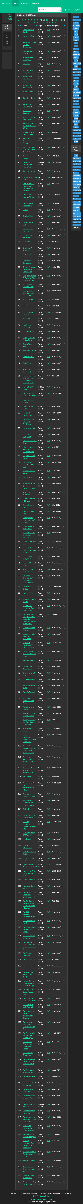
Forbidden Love (28, 331)
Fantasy (76, 22)
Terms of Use (47, 1199)
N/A (48, 30)
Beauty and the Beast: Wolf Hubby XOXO (29, 125)
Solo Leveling (27, 839)
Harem (76, 17)
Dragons (76, 173)
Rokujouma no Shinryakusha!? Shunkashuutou (28, 802)
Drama (76, 101)
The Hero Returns (29, 966)
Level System (77, 161)
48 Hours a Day (28, 36)
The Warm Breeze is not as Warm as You (29, 1098)
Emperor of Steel (29, 254)
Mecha (76, 57)
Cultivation (76, 170)
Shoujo (76, 115)
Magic (76, 141)
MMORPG (76, 187)
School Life (76, 75)
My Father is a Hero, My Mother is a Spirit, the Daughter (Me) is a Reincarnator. (29, 619)
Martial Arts (76, 20)
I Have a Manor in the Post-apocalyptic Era (29, 449)
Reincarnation (77, 213)
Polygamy (76, 207)
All (19, 20)
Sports (76, 109)
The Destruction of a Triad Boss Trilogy (30, 929)
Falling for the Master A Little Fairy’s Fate (28, 293)
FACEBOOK (12, 19)
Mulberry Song (28, 593)
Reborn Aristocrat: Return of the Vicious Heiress (29, 770)
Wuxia (76, 78)
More (76, 228)
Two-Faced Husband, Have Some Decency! (28, 1128)
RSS (43, 3)
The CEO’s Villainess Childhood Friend (29, 914)
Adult (76, 31)
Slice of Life (76, 69)
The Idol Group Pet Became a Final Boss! (29, 974)
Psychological (77, 98)
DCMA (35, 1196)
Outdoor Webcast (29, 679)
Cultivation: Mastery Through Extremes (29, 197)
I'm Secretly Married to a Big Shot (28, 464)
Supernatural (77, 72)
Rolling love (27, 809)
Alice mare (26, 64)
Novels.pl (6, 3)
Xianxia (76, 51)
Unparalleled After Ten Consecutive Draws (29, 1154)
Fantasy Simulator (29, 299)
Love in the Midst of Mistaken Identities (29, 535)
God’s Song (27, 363)
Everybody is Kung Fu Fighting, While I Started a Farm (29, 278)
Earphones (26, 242)
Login (78, 10)
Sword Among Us (29, 880)
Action (76, 49)
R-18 (76, 155)
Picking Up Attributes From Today (28, 700)
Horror (76, 89)
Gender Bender (77, 63)
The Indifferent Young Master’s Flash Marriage (28, 983)
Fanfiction (76, 112)
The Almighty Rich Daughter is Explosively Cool (29, 894)
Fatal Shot (26, 306)
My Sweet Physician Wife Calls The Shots (28, 645)
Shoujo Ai (76, 121)
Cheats (76, 196)
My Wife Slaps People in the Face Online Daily (29, 653)
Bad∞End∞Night (29, 98)
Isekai (76, 124)
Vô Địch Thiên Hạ (29, 1160)
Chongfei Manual (29, 171)
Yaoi (76, 46)
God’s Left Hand (28, 357)
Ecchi (76, 34)
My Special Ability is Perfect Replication (29, 636)
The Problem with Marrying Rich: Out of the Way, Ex (30, 1035)
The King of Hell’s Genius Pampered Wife (29, 992)
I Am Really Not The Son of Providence (28, 421)
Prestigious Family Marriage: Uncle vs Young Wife (29, 722)
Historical (76, 107)
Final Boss (26, 318)
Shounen (76, 95)
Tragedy (75, 104)
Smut (76, 66)
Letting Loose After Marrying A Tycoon (29, 520)
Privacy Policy (36, 1199)
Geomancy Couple (29, 350)
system (76, 127)
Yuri (76, 86)
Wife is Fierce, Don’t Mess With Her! (29, 1169)
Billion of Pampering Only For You (28, 140)
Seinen (76, 83)
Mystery (75, 80)
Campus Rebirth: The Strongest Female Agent (28, 164)
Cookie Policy (45, 1196)
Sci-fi (75, 43)
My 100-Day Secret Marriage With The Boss (28, 608)
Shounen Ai (76, 92)
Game (76, 118)
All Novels (24, 3)
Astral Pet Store (28, 92)
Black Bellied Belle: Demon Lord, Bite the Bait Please (29, 149)
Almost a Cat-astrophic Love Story (28, 79)
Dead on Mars (28, 216)
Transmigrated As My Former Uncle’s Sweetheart (29, 1119)
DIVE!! (25, 210)
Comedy (76, 37)
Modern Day (77, 178)
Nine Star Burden (29, 660)
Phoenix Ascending (29, 692)
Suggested (35, 3)
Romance (76, 28)
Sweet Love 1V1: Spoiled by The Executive (29, 873)
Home (16, 3)
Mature (76, 40)
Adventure (76, 54)
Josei (76, 60)
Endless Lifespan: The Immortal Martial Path (29, 269)
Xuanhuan (76, 25)
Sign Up (68, 10)
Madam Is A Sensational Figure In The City (29, 550)
